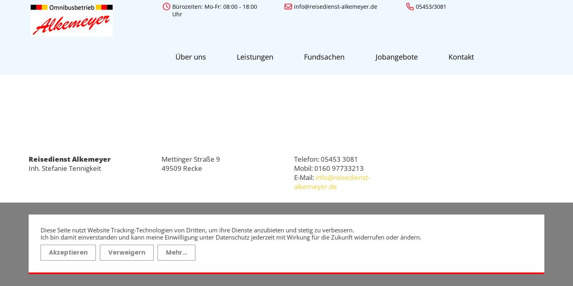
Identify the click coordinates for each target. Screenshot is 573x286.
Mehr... (176, 247)
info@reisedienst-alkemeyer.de (332, 174)
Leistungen (232, 53)
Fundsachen (287, 53)
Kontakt (394, 53)
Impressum (455, 155)
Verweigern (126, 247)
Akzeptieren (68, 247)
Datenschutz (458, 171)
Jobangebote (345, 53)
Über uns (183, 53)
